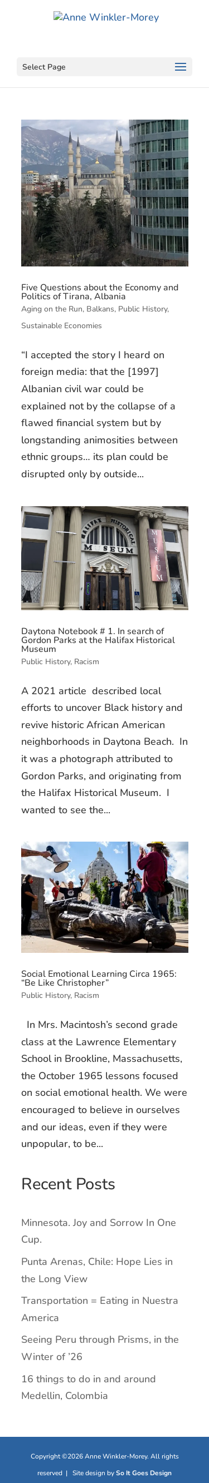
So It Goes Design (144, 1473)
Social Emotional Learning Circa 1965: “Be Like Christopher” (99, 978)
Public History (142, 309)
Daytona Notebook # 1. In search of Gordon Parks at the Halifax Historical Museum (98, 640)
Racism (86, 661)
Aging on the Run (51, 309)
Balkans (100, 309)
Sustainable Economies (61, 325)
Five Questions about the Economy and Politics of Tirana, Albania (99, 292)
